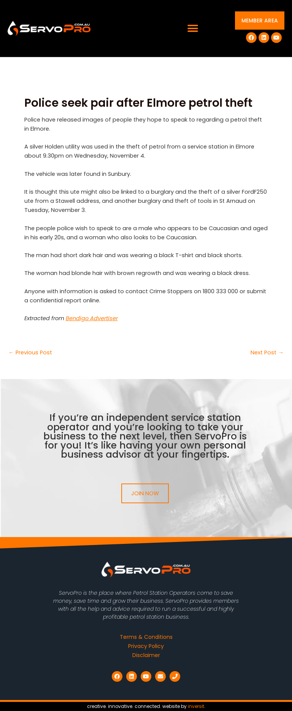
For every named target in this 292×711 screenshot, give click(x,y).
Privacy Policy (146, 646)
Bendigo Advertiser (92, 318)
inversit (196, 706)
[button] (193, 28)
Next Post (267, 353)
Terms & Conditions (146, 637)
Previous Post (30, 353)
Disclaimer (146, 655)
